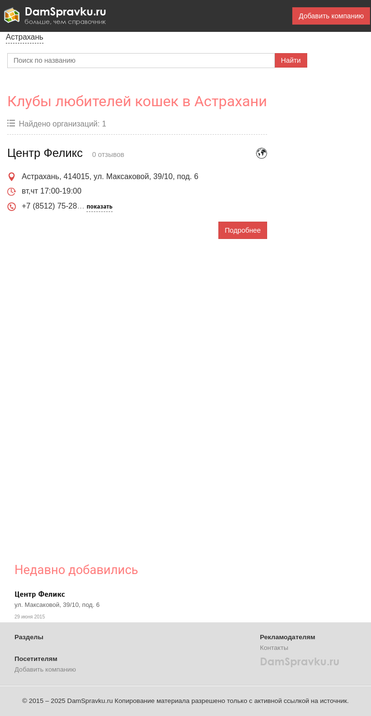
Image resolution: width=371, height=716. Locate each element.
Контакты (274, 647)
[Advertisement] (79, 393)
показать (99, 207)
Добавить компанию (331, 16)
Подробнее (243, 230)
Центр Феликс (39, 594)
